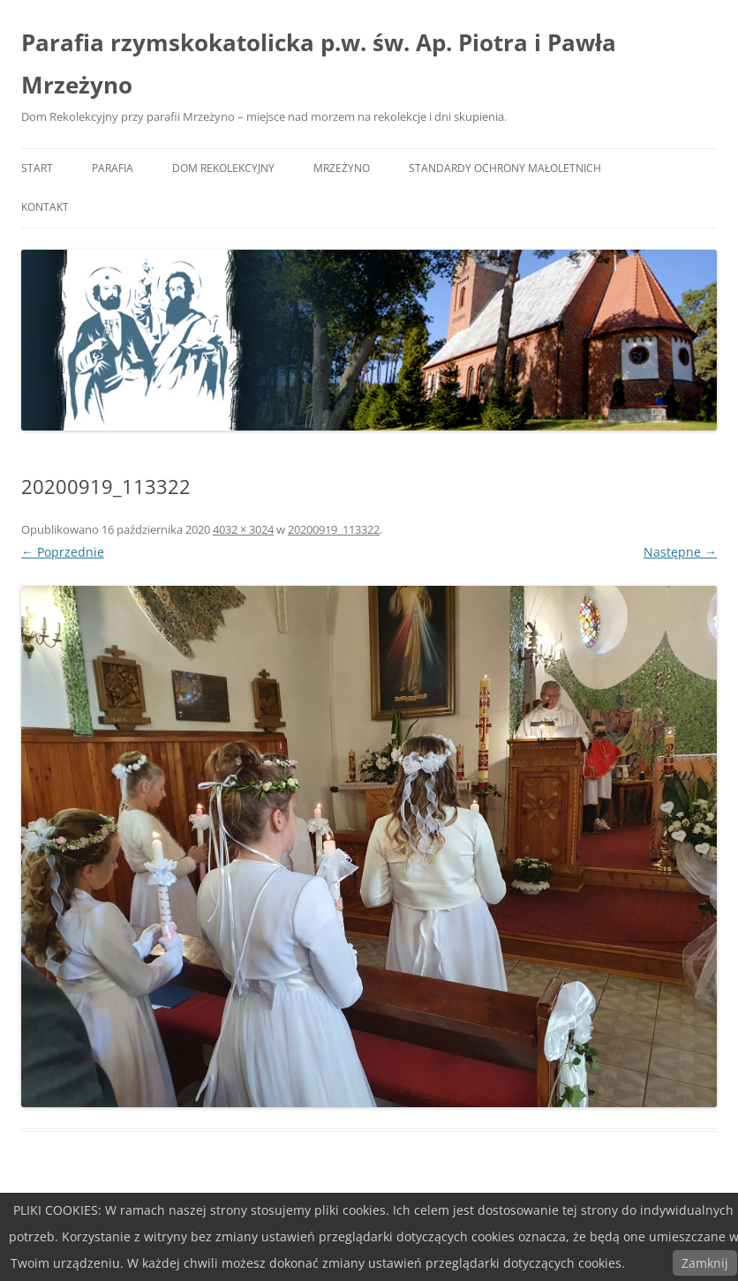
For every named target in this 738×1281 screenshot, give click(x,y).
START (37, 168)
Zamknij (705, 1263)
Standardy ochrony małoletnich (505, 168)
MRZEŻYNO (341, 168)
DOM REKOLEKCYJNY (223, 168)
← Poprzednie (62, 551)
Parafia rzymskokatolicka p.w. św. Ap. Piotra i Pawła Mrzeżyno (318, 63)
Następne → (680, 551)
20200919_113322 (334, 529)
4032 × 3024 (243, 529)
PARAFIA (112, 168)
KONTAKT (45, 206)
